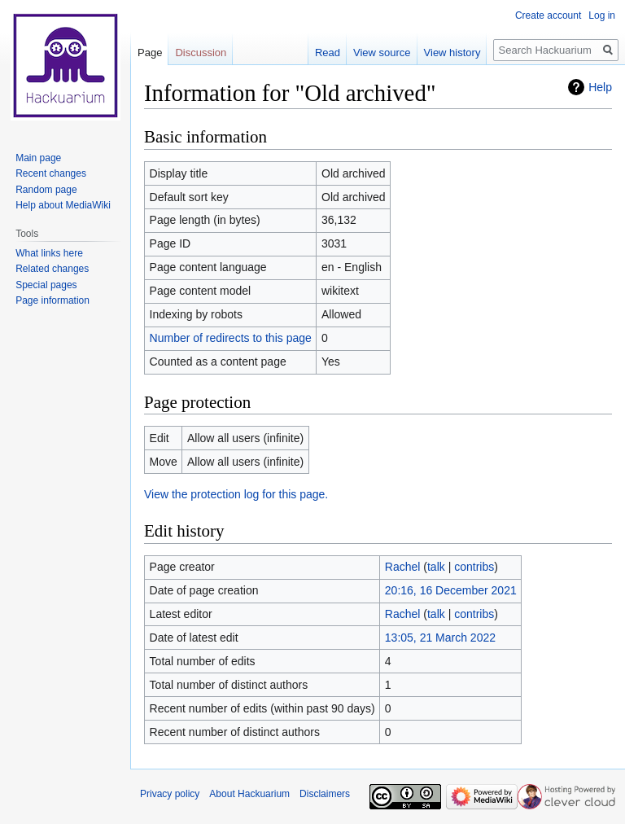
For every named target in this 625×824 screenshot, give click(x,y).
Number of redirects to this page (231, 337)
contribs (474, 566)
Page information (52, 300)
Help (600, 87)
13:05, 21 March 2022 (440, 637)
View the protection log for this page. (236, 494)
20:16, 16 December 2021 (451, 590)
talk (436, 566)
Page (150, 52)
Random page (45, 189)
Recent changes (50, 173)
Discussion (200, 52)
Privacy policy (169, 794)
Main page (38, 158)
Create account (548, 15)
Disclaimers (324, 794)
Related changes (52, 268)
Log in (601, 15)
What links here (49, 253)
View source (382, 52)
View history (452, 52)
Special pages (45, 285)
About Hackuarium (249, 794)
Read (327, 52)
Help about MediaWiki (63, 205)
